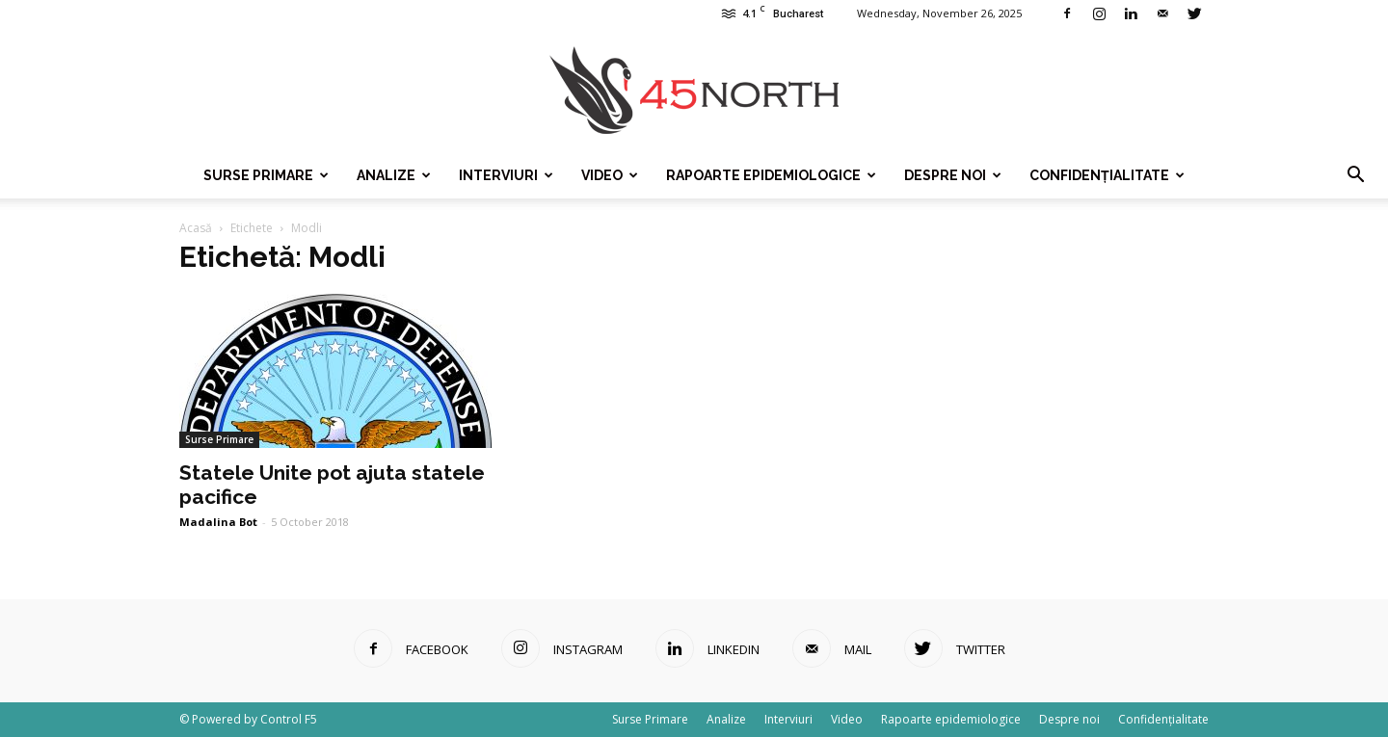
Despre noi (952, 175)
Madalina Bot (218, 521)
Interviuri (506, 175)
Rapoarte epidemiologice (771, 175)
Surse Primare (266, 175)
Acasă (195, 228)
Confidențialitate (1107, 175)
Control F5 (288, 719)
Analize (394, 175)
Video (609, 175)
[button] (1355, 175)
